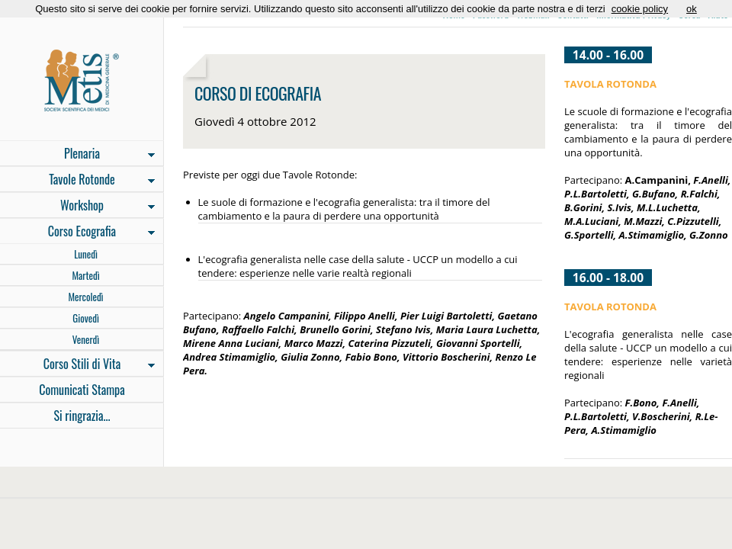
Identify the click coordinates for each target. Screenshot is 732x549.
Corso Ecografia (77, 232)
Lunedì (86, 254)
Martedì (85, 275)
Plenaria (77, 154)
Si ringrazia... (81, 415)
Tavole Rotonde (77, 180)
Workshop (77, 206)
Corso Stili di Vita (77, 365)
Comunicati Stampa (82, 389)
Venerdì (86, 339)
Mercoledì (85, 296)
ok (691, 8)
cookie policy (640, 8)
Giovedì (85, 318)
